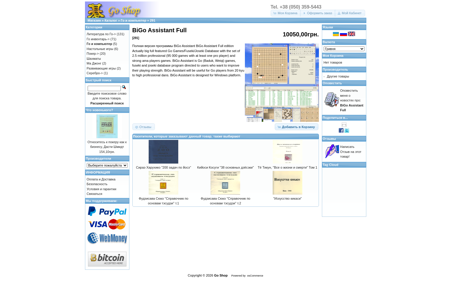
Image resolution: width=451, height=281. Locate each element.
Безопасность (97, 184)
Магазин (94, 20)
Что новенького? (99, 110)
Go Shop (221, 275)
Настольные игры (100, 49)
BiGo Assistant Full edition (215, 46)
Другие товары (338, 76)
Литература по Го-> (101, 34)
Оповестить (332, 83)
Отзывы (329, 138)
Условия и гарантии (101, 189)
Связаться (94, 194)
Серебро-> (95, 73)
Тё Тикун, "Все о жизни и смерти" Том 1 (287, 167)
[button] (286, 13)
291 (152, 20)
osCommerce (255, 275)
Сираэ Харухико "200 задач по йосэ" (163, 167)
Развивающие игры (101, 68)
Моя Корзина (333, 55)
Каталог (111, 20)
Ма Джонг (94, 63)
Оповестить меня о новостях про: (351, 100)
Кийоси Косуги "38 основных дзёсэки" (225, 167)
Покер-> (93, 53)
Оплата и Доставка (101, 179)
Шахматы (94, 58)
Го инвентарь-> (98, 39)
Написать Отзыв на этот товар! (351, 151)
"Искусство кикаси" (287, 198)
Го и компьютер (133, 20)
